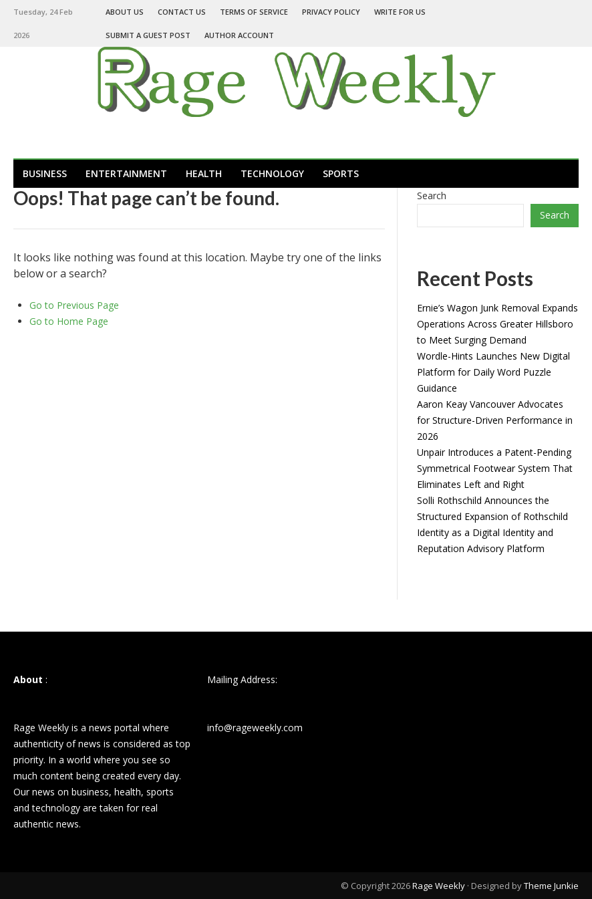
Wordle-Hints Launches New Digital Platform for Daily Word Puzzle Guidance (493, 372)
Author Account (239, 35)
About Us (125, 12)
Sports (341, 173)
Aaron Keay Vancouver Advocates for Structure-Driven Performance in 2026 (495, 420)
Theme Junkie (551, 886)
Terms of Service (254, 12)
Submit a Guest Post (148, 35)
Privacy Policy (331, 12)
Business (45, 173)
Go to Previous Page (74, 305)
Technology (272, 173)
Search (431, 195)
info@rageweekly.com (255, 727)
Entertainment (126, 173)
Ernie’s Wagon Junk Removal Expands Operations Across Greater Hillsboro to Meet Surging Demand (497, 323)
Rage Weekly (438, 886)
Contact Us (182, 12)
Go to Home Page (68, 321)
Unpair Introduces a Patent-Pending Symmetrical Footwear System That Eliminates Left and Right (495, 468)
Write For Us (400, 12)
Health (204, 173)
